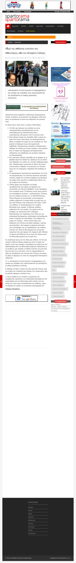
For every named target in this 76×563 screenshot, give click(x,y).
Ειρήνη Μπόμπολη (58, 266)
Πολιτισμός (31, 526)
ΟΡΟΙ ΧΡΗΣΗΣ (17, 11)
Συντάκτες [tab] (54, 214)
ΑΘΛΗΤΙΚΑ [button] (39, 26)
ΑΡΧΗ (8, 11)
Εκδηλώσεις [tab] (61, 214)
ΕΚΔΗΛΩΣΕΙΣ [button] (50, 26)
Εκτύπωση (28, 57)
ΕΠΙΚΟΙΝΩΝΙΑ (27, 11)
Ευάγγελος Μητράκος (59, 262)
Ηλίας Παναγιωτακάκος (59, 255)
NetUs (69, 558)
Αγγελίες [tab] (67, 214)
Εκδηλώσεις (31, 519)
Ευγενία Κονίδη (57, 259)
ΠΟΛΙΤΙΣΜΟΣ (11, 31)
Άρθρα (35, 57)
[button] (30, 31)
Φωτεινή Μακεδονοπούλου (60, 219)
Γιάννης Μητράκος (58, 277)
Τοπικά (30, 509)
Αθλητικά (31, 516)
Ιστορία (30, 529)
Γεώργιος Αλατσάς (58, 296)
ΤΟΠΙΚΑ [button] (23, 26)
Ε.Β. (54, 270)
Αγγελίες (30, 522)
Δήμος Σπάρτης (55, 303)
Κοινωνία (41, 57)
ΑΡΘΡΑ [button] (31, 26)
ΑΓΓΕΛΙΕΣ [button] (60, 26)
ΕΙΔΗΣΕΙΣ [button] (15, 26)
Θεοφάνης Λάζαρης (10, 57)
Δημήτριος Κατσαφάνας (59, 274)
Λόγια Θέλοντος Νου (58, 240)
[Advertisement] (26, 324)
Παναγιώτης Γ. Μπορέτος (60, 232)
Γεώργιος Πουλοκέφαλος (60, 289)
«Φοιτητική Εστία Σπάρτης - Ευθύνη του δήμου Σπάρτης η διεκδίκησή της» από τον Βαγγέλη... (65, 196)
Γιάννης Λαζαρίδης (58, 285)
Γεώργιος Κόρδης (58, 292)
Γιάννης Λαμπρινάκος (59, 281)
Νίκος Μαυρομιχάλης (58, 236)
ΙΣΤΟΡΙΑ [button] (20, 31)
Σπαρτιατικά (31, 532)
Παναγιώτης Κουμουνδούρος (57, 228)
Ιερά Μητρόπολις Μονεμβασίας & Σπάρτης (60, 308)
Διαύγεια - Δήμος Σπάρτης (59, 305)
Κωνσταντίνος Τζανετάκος (60, 244)
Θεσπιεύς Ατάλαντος (58, 247)
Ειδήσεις (30, 506)
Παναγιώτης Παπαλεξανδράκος (58, 223)
